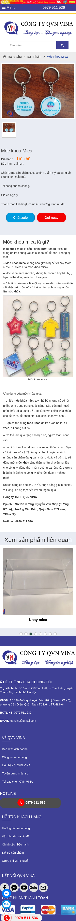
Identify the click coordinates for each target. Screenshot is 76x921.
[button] (21, 633)
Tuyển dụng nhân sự (15, 773)
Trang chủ (12, 56)
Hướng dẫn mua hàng (16, 828)
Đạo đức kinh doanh (15, 749)
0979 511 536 (54, 7)
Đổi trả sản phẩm (13, 852)
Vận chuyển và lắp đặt (16, 836)
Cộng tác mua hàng (14, 757)
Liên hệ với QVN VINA (16, 765)
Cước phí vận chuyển (15, 860)
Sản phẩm (34, 56)
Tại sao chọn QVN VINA (17, 781)
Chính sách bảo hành (15, 844)
